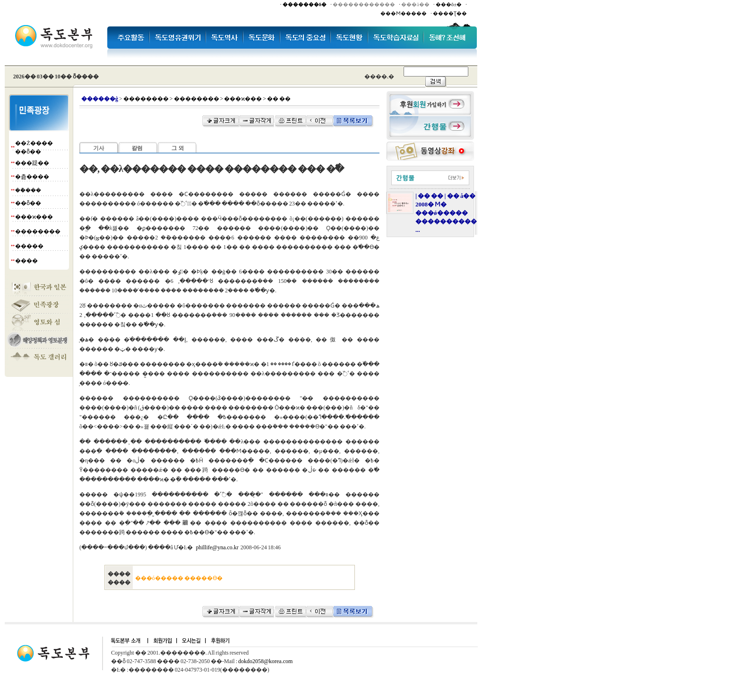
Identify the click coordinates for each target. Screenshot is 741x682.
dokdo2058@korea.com (265, 661)
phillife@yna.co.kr (217, 547)
